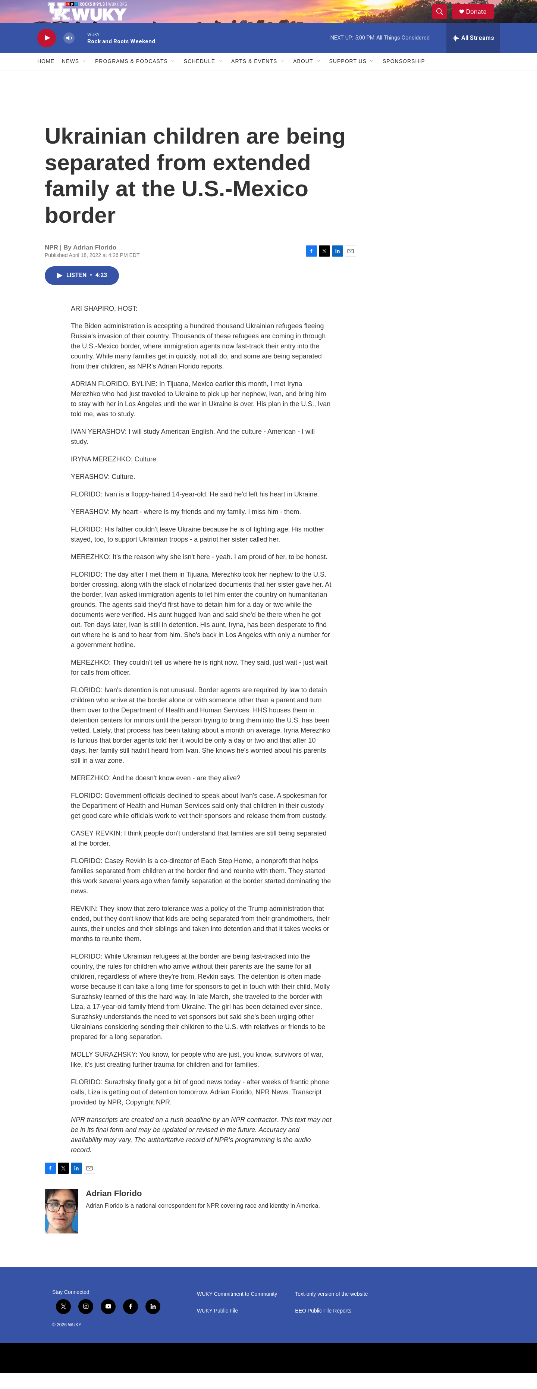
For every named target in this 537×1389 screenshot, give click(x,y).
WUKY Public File (217, 1327)
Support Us (348, 78)
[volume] (69, 54)
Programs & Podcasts (131, 78)
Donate (480, 19)
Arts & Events (254, 78)
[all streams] (473, 54)
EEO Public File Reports (323, 1327)
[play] (47, 54)
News (70, 78)
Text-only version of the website (331, 1310)
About (303, 78)
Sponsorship (404, 78)
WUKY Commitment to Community (237, 1310)
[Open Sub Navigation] (85, 78)
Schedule (199, 78)
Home (45, 78)
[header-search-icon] (443, 19)
